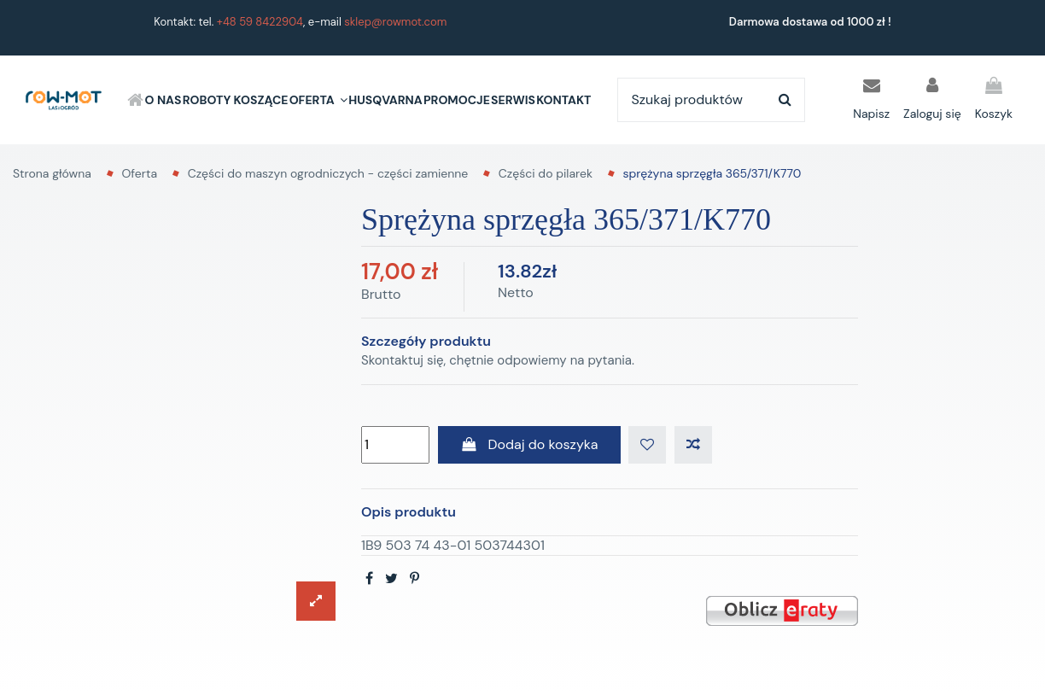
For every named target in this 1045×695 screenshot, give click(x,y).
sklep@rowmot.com (395, 22)
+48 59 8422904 (260, 22)
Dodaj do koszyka (529, 444)
